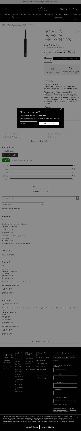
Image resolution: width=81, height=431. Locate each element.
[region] (40, 422)
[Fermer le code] (61, 109)
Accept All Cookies (48, 427)
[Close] (77, 417)
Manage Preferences (32, 427)
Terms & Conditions (61, 421)
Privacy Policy (34, 419)
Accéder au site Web (49, 123)
